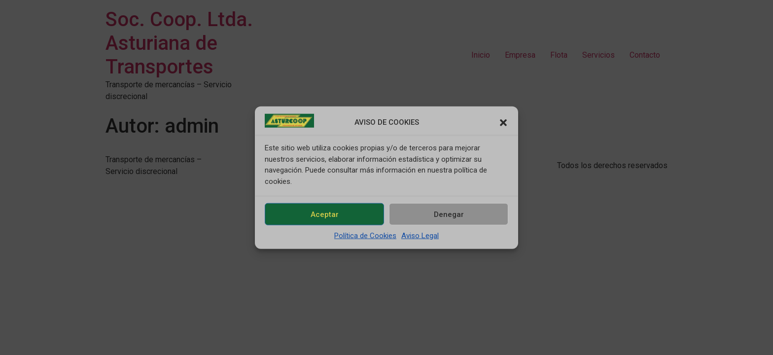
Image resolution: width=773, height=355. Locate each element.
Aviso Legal (420, 235)
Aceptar (325, 214)
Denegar (449, 214)
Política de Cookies (365, 235)
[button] (503, 122)
